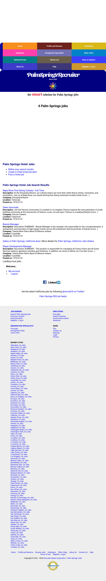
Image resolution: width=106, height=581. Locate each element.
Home (20, 46)
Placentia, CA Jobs (18, 491)
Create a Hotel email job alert (22, 172)
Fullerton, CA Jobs (18, 415)
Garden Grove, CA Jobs (20, 417)
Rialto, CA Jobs (16, 504)
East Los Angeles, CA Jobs (21, 397)
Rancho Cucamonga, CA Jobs (22, 498)
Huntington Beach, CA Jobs (21, 430)
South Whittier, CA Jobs (20, 528)
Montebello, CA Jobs (19, 463)
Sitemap (56, 333)
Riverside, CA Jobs (18, 506)
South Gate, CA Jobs (19, 526)
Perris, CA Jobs (17, 487)
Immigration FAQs (18, 331)
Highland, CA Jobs (18, 428)
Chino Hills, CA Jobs (18, 376)
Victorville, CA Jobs (18, 537)
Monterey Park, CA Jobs (20, 465)
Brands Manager (11, 224)
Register (14, 320)
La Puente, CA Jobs (18, 442)
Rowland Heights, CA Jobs (21, 510)
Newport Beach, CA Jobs (20, 473)
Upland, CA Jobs (17, 535)
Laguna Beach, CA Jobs (20, 446)
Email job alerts (17, 318)
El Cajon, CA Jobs (17, 399)
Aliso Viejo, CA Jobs (18, 347)
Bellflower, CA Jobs (18, 362)
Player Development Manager (17, 246)
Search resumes (59, 316)
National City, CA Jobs (19, 471)
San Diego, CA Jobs (18, 516)
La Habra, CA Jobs (18, 438)
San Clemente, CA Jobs (20, 514)
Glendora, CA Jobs (18, 419)
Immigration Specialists (54, 53)
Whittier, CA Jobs (17, 543)
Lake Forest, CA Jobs (19, 452)
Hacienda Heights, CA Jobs (21, 421)
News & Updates (88, 60)
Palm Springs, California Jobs (72, 241)
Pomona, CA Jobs (18, 493)
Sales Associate (10, 207)
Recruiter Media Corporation (55, 558)
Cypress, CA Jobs (17, 393)
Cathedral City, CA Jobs (20, 370)
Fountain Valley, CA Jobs (20, 413)
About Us (20, 67)
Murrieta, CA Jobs (18, 469)
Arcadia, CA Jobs (17, 355)
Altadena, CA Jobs (18, 349)
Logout (14, 274)
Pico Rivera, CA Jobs (19, 489)
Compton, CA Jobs (18, 384)
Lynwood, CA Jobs (18, 458)
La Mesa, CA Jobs (18, 440)
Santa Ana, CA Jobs (18, 522)
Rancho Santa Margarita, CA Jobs (24, 500)
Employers (20, 53)
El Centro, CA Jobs (18, 401)
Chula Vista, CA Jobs (19, 378)
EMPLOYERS (58, 311)
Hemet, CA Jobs (17, 423)
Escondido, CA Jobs (18, 407)
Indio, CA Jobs (16, 434)
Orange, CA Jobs (17, 481)
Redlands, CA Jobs (18, 502)
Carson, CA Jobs (17, 368)
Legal (55, 335)
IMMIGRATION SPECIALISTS (22, 326)
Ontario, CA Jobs (17, 479)
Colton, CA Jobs (17, 382)
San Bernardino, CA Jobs (20, 512)
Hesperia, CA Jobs (18, 425)
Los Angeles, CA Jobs (19, 456)
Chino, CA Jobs (17, 374)
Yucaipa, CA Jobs (17, 547)
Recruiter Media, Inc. (53, 86)
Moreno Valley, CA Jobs (20, 467)
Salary (91, 241)
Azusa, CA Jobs (17, 358)
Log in (21, 320)
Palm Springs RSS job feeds (53, 296)
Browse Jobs (40, 552)
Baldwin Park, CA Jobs (19, 360)
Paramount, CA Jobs (19, 485)
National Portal (20, 60)
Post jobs (56, 314)
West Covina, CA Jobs (19, 541)
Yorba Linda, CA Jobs (19, 545)
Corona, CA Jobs (17, 386)
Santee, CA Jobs (17, 524)
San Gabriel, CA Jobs (19, 518)
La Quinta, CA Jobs (18, 444)
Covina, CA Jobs (17, 390)
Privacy (56, 337)
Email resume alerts (61, 318)
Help (54, 67)
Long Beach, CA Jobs (19, 454)
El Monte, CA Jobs (18, 403)
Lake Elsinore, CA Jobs (19, 450)
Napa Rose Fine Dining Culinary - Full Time (23, 190)
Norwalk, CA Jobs (18, 475)
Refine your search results (21, 169)
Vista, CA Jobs (16, 539)
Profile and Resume (54, 46)
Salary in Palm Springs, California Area (21, 241)
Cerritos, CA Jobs (17, 372)
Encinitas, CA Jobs (18, 405)
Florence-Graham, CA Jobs (21, 409)
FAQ (54, 329)
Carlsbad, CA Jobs (18, 366)
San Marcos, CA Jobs (19, 520)
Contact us (57, 331)
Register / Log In (88, 67)
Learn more (15, 333)
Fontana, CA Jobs (17, 411)
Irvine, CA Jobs (16, 436)
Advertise (56, 320)
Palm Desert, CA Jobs (19, 483)
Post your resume (17, 316)
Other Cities (88, 53)
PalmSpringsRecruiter (53, 76)
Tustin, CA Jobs (17, 533)
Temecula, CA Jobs (18, 531)
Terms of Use (45, 554)
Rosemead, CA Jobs (18, 508)
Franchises (88, 46)
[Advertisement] (53, 21)
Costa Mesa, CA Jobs (19, 388)
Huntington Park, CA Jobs (21, 432)
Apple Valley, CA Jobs (19, 353)
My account (14, 271)
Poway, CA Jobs (17, 496)
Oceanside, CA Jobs (18, 477)
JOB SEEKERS (16, 311)
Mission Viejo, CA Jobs (20, 461)
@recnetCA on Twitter (73, 291)
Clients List (54, 60)
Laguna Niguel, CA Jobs (20, 448)
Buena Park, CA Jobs (19, 364)
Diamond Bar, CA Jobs (19, 395)
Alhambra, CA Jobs (18, 345)
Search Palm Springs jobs (21, 314)
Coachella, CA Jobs (18, 380)
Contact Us (83, 552)
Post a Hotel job (16, 174)
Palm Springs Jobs (74, 558)
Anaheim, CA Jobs (18, 351)
